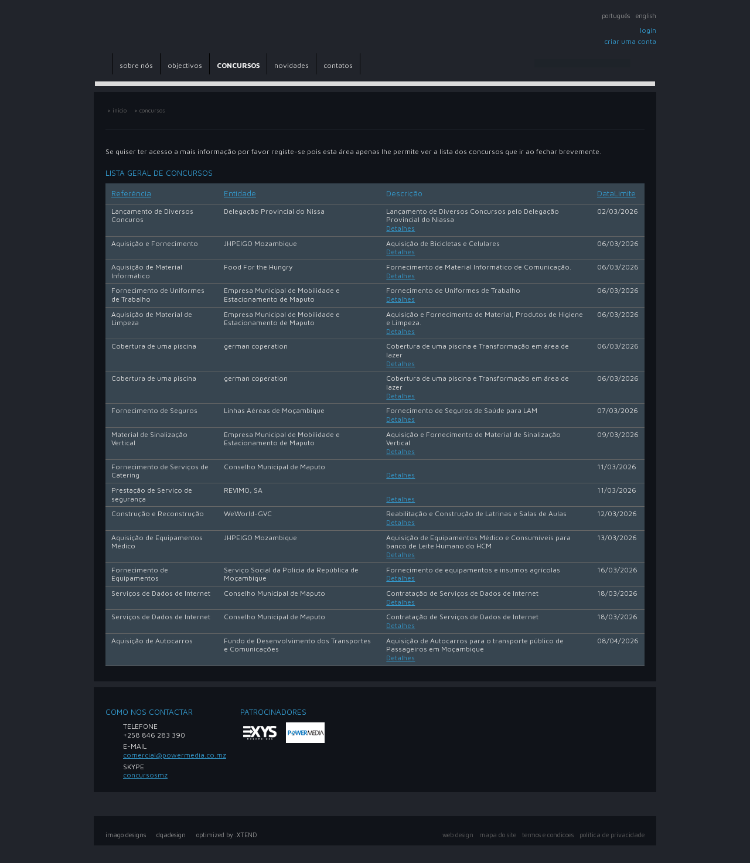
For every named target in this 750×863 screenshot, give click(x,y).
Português (616, 15)
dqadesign (171, 834)
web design (457, 834)
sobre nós (136, 65)
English (646, 15)
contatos (338, 65)
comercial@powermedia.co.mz (174, 755)
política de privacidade (612, 834)
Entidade (240, 193)
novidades (291, 65)
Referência (131, 193)
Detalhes (400, 228)
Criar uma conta (630, 41)
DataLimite (616, 193)
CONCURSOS (238, 65)
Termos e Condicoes (548, 834)
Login (648, 30)
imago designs (125, 834)
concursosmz (145, 774)
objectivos (185, 65)
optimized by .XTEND (226, 834)
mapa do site (497, 834)
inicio (119, 110)
